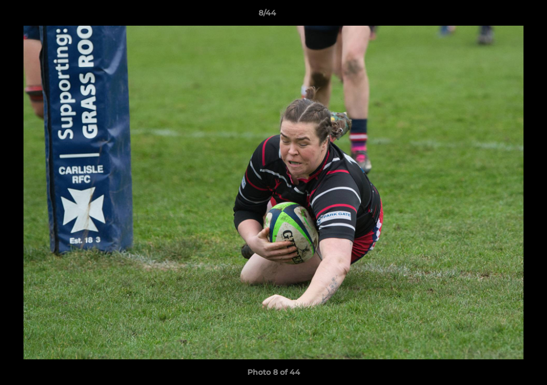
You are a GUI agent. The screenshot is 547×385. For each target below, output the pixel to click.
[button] (502, 15)
